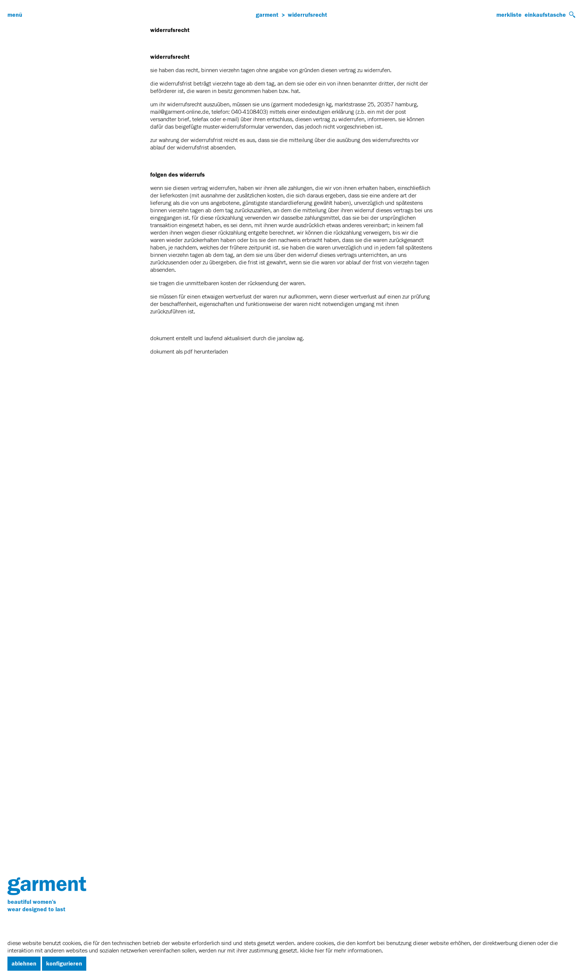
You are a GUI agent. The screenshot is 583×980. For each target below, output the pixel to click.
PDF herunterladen (206, 352)
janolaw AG (290, 339)
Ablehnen (24, 964)
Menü (14, 15)
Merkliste (509, 15)
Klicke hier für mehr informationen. (341, 951)
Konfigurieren (64, 964)
